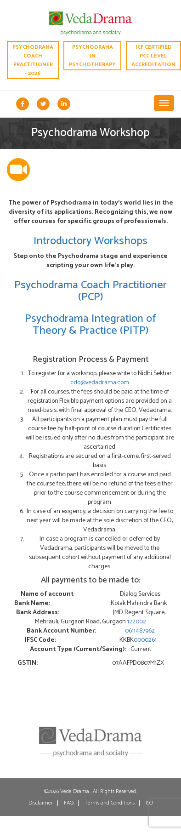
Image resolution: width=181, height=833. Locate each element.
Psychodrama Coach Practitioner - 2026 (32, 59)
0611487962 (140, 631)
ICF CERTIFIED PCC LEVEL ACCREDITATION (155, 55)
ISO (149, 803)
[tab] (18, 171)
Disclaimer (40, 803)
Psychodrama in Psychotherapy (92, 56)
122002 (136, 621)
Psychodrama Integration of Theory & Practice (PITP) (90, 325)
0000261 (145, 640)
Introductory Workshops (90, 241)
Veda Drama (75, 791)
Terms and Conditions (110, 803)
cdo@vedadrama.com (99, 382)
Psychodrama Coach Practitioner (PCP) (90, 291)
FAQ (69, 803)
